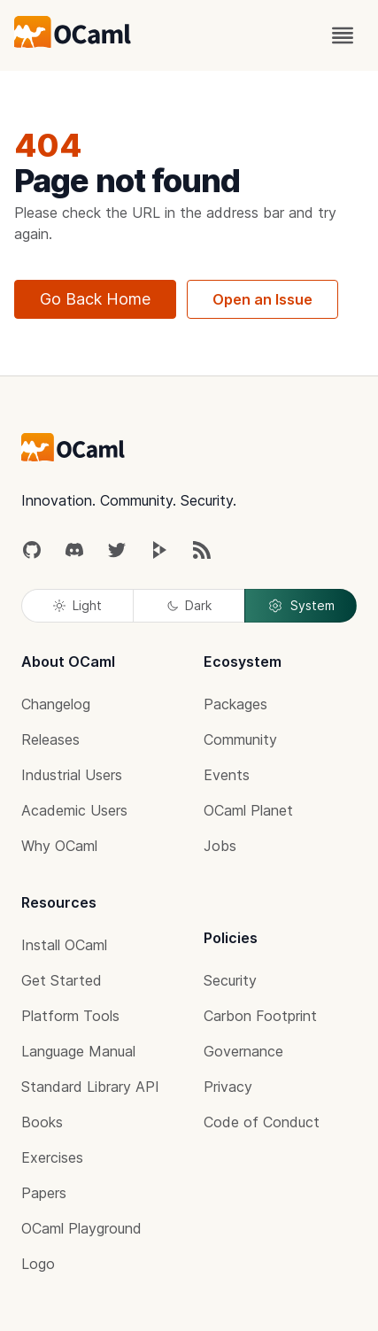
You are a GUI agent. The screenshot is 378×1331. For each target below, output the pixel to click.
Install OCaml (64, 945)
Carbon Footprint (260, 1016)
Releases (50, 739)
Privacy (228, 1086)
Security (230, 980)
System (301, 606)
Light (77, 605)
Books (42, 1122)
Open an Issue (262, 299)
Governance (243, 1051)
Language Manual (78, 1051)
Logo (38, 1264)
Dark (189, 605)
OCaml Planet (248, 810)
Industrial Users (71, 775)
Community (240, 739)
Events (227, 775)
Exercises (52, 1157)
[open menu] (342, 35)
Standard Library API (90, 1086)
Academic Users (74, 810)
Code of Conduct (262, 1122)
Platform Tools (70, 1016)
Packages (235, 704)
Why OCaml (59, 846)
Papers (43, 1193)
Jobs (220, 846)
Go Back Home (95, 299)
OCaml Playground (81, 1228)
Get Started (61, 980)
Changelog (55, 704)
